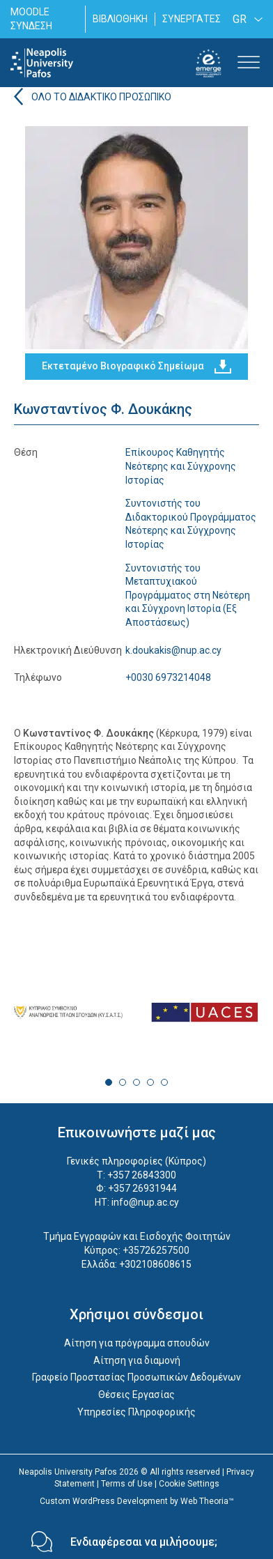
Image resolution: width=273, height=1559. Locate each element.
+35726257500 (156, 1250)
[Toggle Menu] (248, 63)
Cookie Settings (189, 1484)
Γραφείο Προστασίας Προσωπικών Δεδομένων (136, 1377)
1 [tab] (108, 1082)
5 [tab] (164, 1082)
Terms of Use (127, 1484)
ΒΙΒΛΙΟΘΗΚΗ (120, 18)
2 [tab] (122, 1082)
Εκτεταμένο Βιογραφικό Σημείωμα (136, 367)
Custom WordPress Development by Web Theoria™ (137, 1501)
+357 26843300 (141, 1175)
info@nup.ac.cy (145, 1202)
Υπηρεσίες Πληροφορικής (136, 1412)
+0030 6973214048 (168, 677)
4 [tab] (150, 1082)
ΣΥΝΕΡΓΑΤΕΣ (191, 18)
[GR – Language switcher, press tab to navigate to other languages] (245, 19)
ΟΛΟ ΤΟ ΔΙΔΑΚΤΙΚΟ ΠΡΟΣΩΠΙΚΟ (101, 96)
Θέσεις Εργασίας (136, 1394)
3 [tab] (136, 1082)
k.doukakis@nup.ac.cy (173, 650)
